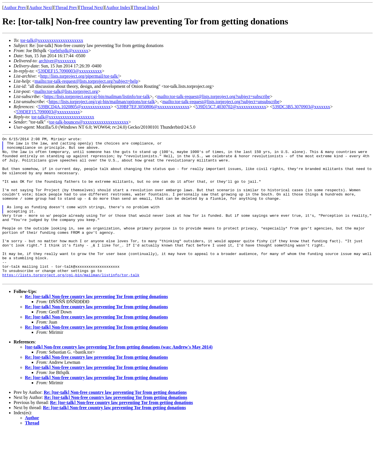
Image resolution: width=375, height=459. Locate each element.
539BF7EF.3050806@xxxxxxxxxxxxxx (153, 106)
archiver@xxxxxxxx (57, 60)
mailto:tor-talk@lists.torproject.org (66, 91)
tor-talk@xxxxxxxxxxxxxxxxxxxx (51, 40)
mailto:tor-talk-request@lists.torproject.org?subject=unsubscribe (220, 101)
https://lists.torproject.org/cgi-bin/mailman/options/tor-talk (102, 101)
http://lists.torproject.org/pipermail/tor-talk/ (79, 76)
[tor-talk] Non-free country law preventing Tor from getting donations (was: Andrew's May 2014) (119, 375)
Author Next (40, 7)
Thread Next (91, 7)
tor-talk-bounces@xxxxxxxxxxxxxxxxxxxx (88, 122)
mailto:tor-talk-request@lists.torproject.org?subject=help (86, 81)
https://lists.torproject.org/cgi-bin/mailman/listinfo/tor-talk (97, 96)
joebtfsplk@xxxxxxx (69, 50)
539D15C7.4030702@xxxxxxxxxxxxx (231, 106)
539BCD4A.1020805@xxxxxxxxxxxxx (74, 106)
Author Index (118, 7)
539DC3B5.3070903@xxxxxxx (301, 106)
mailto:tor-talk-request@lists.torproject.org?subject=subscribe (213, 96)
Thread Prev (66, 7)
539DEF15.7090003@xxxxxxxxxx (70, 71)
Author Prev (15, 7)
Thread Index (146, 7)
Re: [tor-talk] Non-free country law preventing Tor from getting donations (96, 325)
